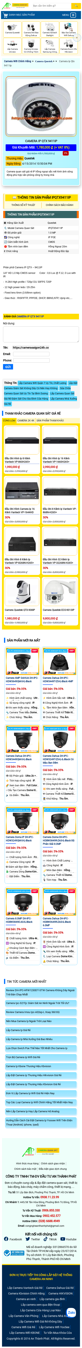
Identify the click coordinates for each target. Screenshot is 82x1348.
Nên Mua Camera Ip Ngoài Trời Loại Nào (28, 1021)
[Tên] (31, 347)
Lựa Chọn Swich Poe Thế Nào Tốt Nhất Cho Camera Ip (36, 1048)
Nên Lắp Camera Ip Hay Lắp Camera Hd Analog (32, 1111)
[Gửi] (8, 366)
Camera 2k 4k (25, 420)
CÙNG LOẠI (9, 420)
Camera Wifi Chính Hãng (17, 61)
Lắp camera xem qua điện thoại (40, 1304)
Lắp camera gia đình (52, 1299)
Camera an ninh (26, 1299)
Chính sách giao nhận (53, 1163)
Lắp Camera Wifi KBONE (24, 1332)
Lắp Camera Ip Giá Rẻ (18, 1030)
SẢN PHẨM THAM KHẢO (50, 420)
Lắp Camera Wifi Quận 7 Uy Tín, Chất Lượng (42, 383)
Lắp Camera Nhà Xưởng (57, 1316)
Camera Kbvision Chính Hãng (26, 1293)
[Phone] (31, 360)
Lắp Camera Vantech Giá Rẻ (24, 1287)
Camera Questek (43, 61)
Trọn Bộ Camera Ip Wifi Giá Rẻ (23, 1057)
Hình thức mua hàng (27, 1163)
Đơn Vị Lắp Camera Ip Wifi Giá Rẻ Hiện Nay (30, 1093)
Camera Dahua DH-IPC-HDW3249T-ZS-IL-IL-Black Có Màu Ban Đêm (58, 759)
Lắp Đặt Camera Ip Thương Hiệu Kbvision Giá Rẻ (33, 1084)
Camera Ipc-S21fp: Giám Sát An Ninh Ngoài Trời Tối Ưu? (37, 1003)
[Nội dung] (41, 334)
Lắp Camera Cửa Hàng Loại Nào (40, 1310)
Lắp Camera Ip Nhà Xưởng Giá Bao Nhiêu (29, 1039)
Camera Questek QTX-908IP (20, 610)
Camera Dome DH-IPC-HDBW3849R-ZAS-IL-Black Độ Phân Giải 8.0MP (58, 840)
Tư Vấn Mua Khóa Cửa (58, 1332)
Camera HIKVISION (60, 1293)
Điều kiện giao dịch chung (53, 1169)
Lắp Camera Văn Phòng (23, 1316)
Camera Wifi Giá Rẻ (23, 1327)
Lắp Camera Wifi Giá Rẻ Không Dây (40, 1321)
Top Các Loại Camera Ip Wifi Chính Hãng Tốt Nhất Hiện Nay (39, 1102)
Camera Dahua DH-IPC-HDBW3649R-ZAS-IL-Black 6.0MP (57, 922)
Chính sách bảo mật (25, 1169)
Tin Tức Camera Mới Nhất (26, 982)
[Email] (31, 354)
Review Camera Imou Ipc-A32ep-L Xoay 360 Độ (32, 1012)
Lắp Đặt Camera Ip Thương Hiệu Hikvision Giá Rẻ (34, 1075)
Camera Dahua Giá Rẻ (60, 1287)
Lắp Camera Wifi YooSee (54, 1327)
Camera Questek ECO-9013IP (58, 610)
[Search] (52, 6)
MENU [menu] (69, 15)
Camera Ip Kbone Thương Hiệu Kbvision (28, 1066)
